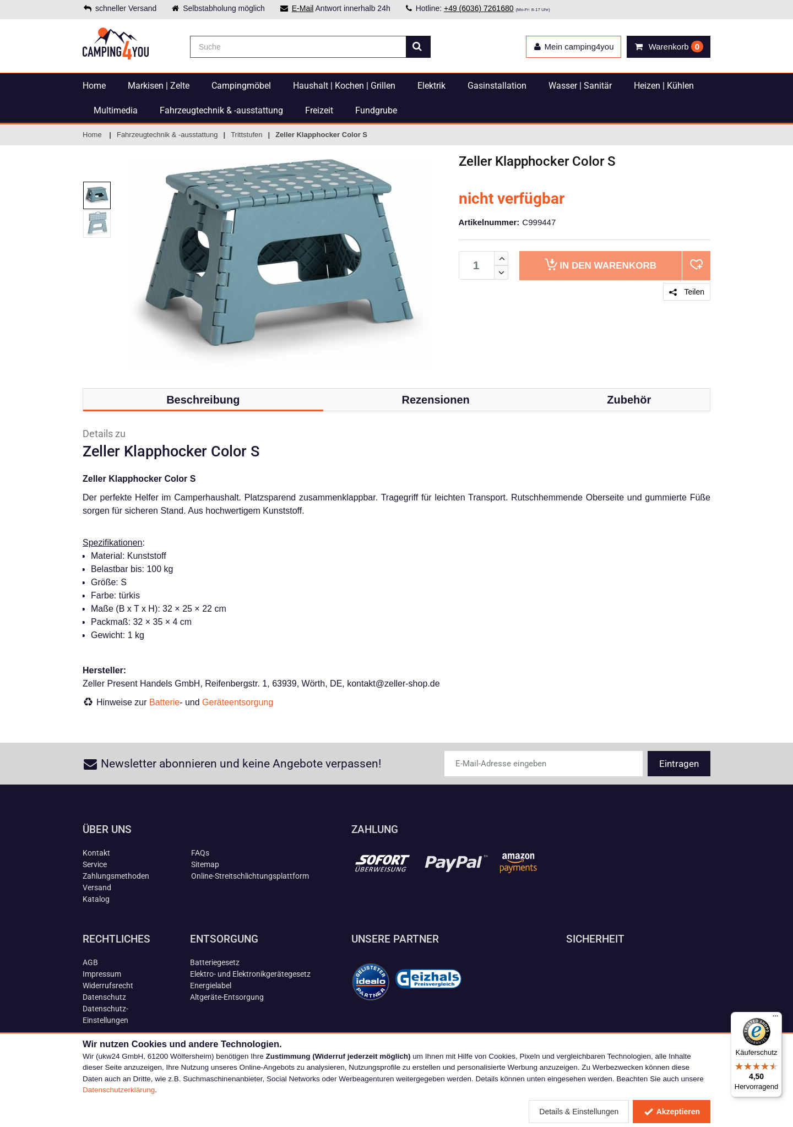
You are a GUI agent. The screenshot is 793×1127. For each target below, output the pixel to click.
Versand (97, 887)
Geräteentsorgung (237, 702)
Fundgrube (376, 110)
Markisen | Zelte (158, 85)
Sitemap (205, 864)
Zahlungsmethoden (116, 876)
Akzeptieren (671, 1111)
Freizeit (319, 110)
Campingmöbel (241, 85)
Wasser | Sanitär (580, 85)
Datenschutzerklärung (119, 1090)
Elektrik (431, 85)
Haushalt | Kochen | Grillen (344, 85)
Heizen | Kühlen (664, 85)
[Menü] (775, 1018)
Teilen (686, 291)
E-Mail (303, 8)
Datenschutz (104, 997)
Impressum (102, 974)
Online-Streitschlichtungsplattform (250, 876)
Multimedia (116, 110)
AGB (90, 962)
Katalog (96, 899)
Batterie (164, 702)
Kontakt (96, 852)
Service (95, 864)
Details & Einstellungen (578, 1111)
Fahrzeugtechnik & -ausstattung (221, 110)
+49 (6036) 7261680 (479, 8)
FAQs (200, 852)
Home (94, 85)
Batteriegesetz (215, 962)
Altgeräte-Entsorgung (227, 997)
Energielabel (210, 985)
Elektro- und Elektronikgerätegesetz (250, 974)
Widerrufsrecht (108, 985)
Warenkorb (600, 264)
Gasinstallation (497, 85)
